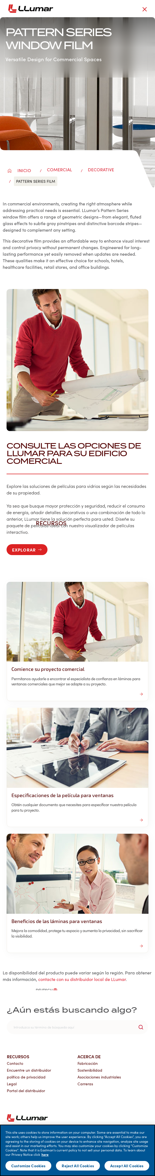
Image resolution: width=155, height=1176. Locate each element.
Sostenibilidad (90, 1070)
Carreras (85, 1083)
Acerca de (89, 1056)
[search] (77, 1027)
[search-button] (141, 1027)
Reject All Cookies (78, 1165)
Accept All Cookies (127, 1165)
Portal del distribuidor (26, 1090)
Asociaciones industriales (99, 1077)
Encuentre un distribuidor (29, 1070)
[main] (77, 1150)
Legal (12, 1083)
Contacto (15, 1063)
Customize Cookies (28, 1165)
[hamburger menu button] (154, 9)
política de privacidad (26, 1077)
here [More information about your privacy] (45, 1154)
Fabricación (88, 1063)
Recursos (18, 1056)
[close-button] (145, 9)
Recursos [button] (54, 523)
